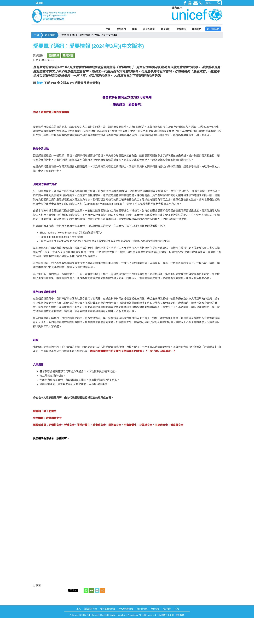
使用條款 (180, 615)
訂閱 (177, 608)
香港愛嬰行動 (90, 608)
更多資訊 (181, 29)
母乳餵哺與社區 (126, 608)
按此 (40, 83)
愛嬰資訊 (54, 55)
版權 (171, 615)
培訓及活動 (142, 608)
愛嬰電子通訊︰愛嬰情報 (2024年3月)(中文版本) (89, 35)
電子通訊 (165, 29)
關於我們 (121, 29)
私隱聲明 (163, 615)
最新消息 (50, 35)
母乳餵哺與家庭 (107, 608)
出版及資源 (149, 29)
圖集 (134, 29)
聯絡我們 (196, 29)
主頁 (108, 29)
